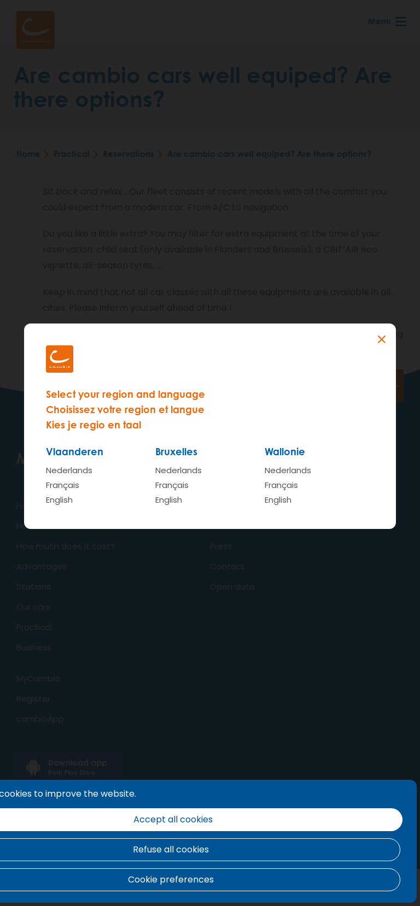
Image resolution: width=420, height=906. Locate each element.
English (59, 499)
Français (62, 485)
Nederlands (69, 470)
